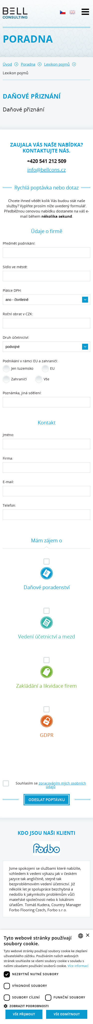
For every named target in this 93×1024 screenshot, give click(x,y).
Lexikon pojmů (57, 64)
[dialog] (46, 977)
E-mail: (8, 482)
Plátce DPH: (12, 291)
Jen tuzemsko (18, 368)
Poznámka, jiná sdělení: (22, 393)
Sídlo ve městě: (15, 267)
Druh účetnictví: (16, 338)
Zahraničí (15, 379)
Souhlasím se (45, 784)
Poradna (28, 64)
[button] (46, 1005)
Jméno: (8, 435)
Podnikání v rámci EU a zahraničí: (30, 361)
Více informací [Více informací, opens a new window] (78, 966)
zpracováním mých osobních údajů (62, 785)
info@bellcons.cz (46, 169)
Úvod (7, 64)
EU (48, 368)
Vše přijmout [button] (24, 1014)
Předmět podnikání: (19, 244)
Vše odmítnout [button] (67, 1014)
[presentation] (46, 765)
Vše (42, 379)
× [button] (87, 935)
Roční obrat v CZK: (18, 314)
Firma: (8, 459)
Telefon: (9, 506)
